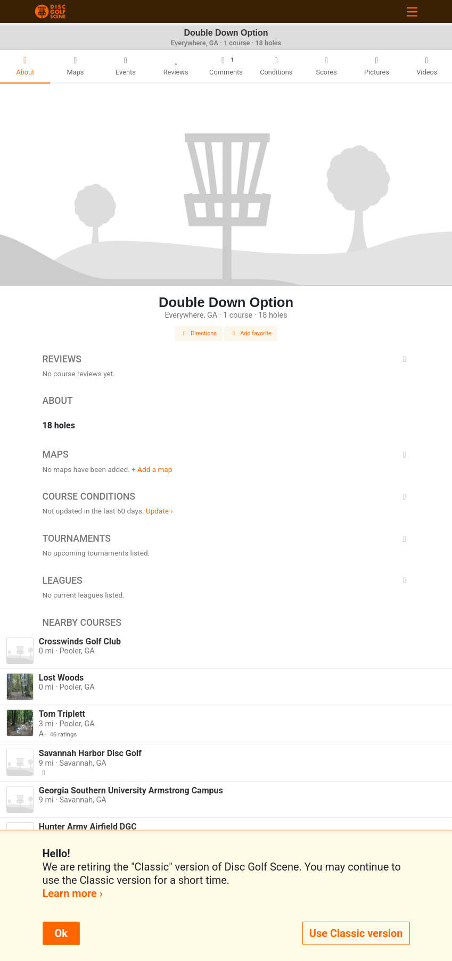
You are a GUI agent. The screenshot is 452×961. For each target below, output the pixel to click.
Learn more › (73, 893)
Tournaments (226, 538)
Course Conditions (226, 496)
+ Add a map (152, 469)
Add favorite (251, 333)
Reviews (226, 359)
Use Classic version (356, 933)
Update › (159, 511)
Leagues (226, 580)
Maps (226, 454)
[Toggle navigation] (412, 11)
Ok (61, 933)
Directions (198, 333)
